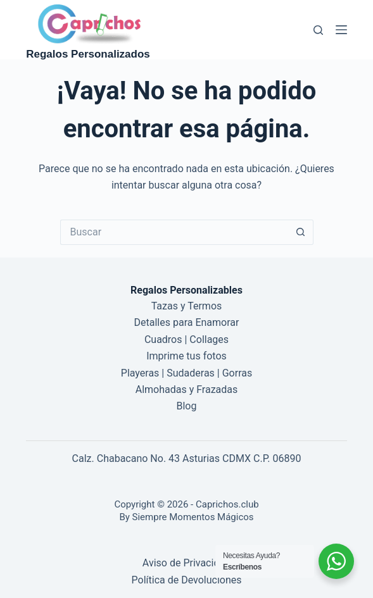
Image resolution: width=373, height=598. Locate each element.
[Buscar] (318, 30)
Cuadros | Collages (186, 339)
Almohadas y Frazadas (187, 389)
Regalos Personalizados (88, 54)
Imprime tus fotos (186, 356)
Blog (187, 406)
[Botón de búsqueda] (300, 232)
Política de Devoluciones (187, 580)
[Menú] (341, 29)
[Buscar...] (174, 232)
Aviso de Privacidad (186, 563)
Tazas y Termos (186, 306)
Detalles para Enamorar (186, 322)
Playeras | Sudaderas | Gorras (186, 373)
